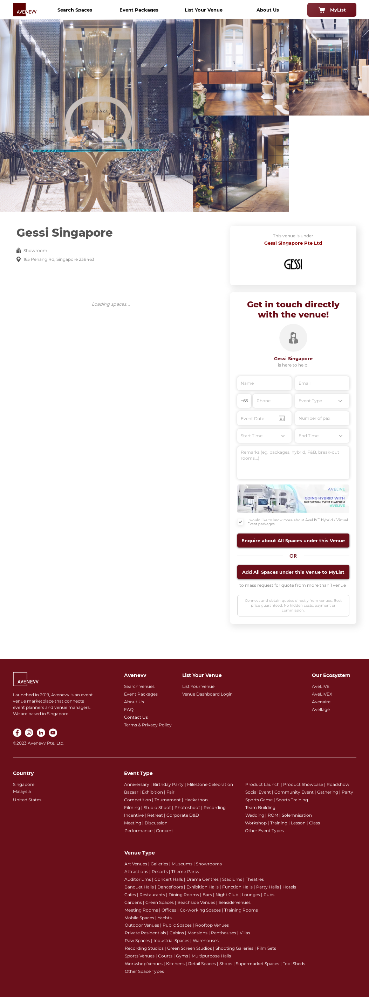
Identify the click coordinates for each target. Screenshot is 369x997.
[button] (293, 541)
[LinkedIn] (41, 732)
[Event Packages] (139, 10)
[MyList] (331, 10)
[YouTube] (53, 732)
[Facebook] (17, 732)
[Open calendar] (282, 418)
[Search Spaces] (75, 10)
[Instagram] (29, 732)
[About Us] (268, 10)
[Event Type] (322, 401)
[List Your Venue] (203, 10)
